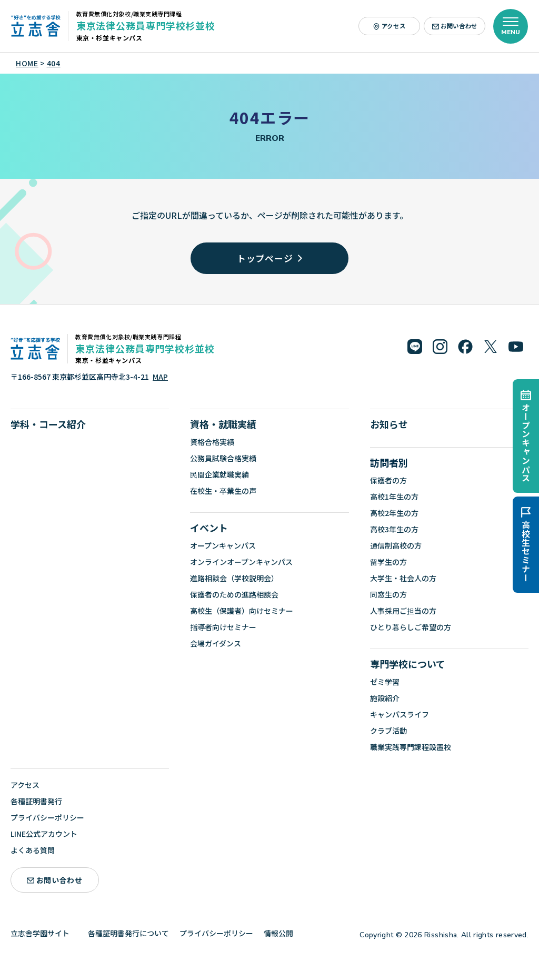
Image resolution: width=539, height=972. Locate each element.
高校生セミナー (526, 544)
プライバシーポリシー (47, 817)
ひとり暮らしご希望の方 (410, 627)
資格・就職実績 (223, 424)
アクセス (389, 26)
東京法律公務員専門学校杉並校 (145, 25)
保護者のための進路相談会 (234, 594)
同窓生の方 (388, 594)
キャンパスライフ (399, 714)
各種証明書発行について (128, 933)
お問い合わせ (454, 26)
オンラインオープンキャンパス (241, 561)
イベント (209, 527)
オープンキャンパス (526, 436)
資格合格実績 (212, 442)
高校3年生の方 (394, 529)
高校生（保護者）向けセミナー (241, 610)
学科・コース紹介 (48, 424)
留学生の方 (388, 561)
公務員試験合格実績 (223, 458)
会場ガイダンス (215, 643)
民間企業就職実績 (219, 474)
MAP (160, 376)
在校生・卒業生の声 (223, 490)
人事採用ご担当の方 (403, 610)
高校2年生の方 (394, 513)
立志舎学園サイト (44, 933)
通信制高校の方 (396, 545)
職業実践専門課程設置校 (410, 747)
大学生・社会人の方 (403, 578)
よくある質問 (33, 850)
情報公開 (282, 933)
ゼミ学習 (385, 681)
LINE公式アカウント (44, 833)
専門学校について (407, 664)
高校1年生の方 (394, 496)
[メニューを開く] (510, 26)
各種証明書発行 (36, 801)
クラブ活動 (388, 730)
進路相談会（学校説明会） (234, 578)
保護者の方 (388, 480)
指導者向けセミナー (223, 627)
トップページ (270, 258)
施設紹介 (385, 698)
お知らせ (389, 424)
